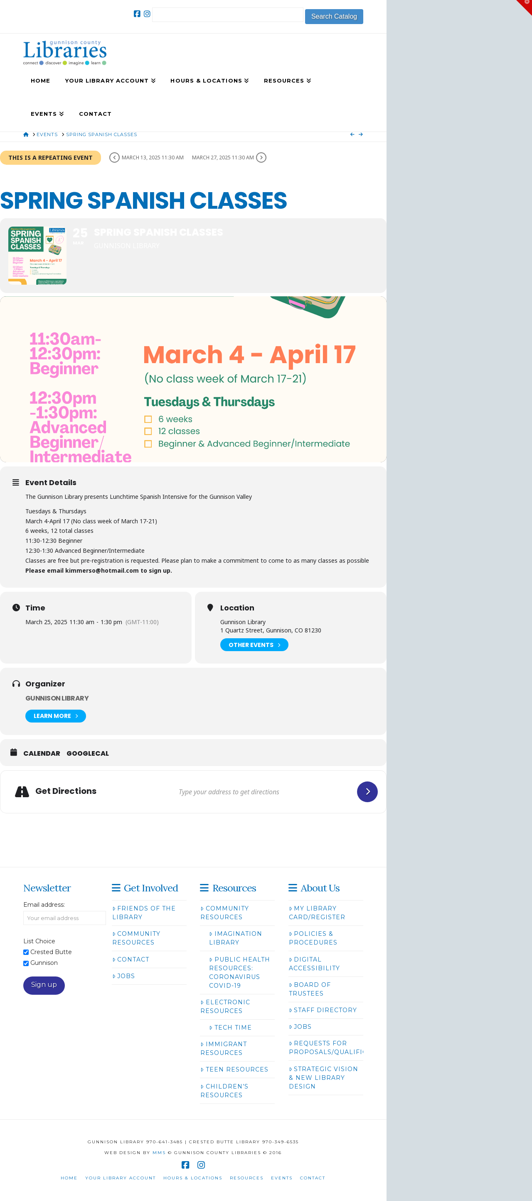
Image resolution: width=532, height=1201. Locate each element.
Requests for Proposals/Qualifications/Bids (350, 1048)
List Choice (39, 941)
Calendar (41, 753)
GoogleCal (87, 753)
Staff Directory (323, 1010)
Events (282, 1178)
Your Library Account (120, 1178)
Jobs (123, 976)
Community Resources (136, 938)
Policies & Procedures (313, 938)
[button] (524, 8)
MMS (159, 1152)
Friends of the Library (144, 913)
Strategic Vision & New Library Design (323, 1077)
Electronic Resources (225, 1006)
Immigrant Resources (223, 1048)
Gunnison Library (57, 698)
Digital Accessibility (314, 964)
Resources (247, 1178)
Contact (130, 959)
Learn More (56, 716)
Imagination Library (235, 938)
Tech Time (230, 1027)
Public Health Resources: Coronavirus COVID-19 (239, 972)
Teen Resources (234, 1069)
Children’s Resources (224, 1091)
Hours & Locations (192, 1178)
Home (69, 1178)
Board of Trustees (310, 989)
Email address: (44, 904)
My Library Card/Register (317, 913)
